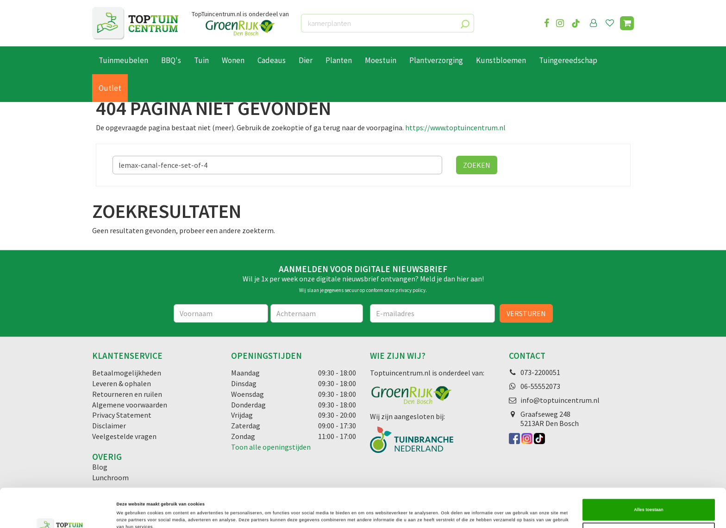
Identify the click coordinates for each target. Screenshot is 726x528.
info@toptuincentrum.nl (560, 400)
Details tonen (393, 512)
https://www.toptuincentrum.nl (455, 127)
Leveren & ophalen (121, 383)
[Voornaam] (221, 313)
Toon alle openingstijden (271, 447)
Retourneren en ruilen (127, 394)
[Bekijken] (627, 23)
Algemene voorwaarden (129, 404)
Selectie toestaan (648, 494)
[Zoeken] (277, 165)
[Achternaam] (316, 313)
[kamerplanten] (387, 23)
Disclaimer (109, 425)
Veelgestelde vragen (124, 436)
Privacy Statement (121, 415)
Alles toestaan (648, 471)
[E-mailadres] (432, 313)
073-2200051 (540, 372)
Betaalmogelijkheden (126, 372)
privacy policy (410, 290)
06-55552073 (540, 386)
